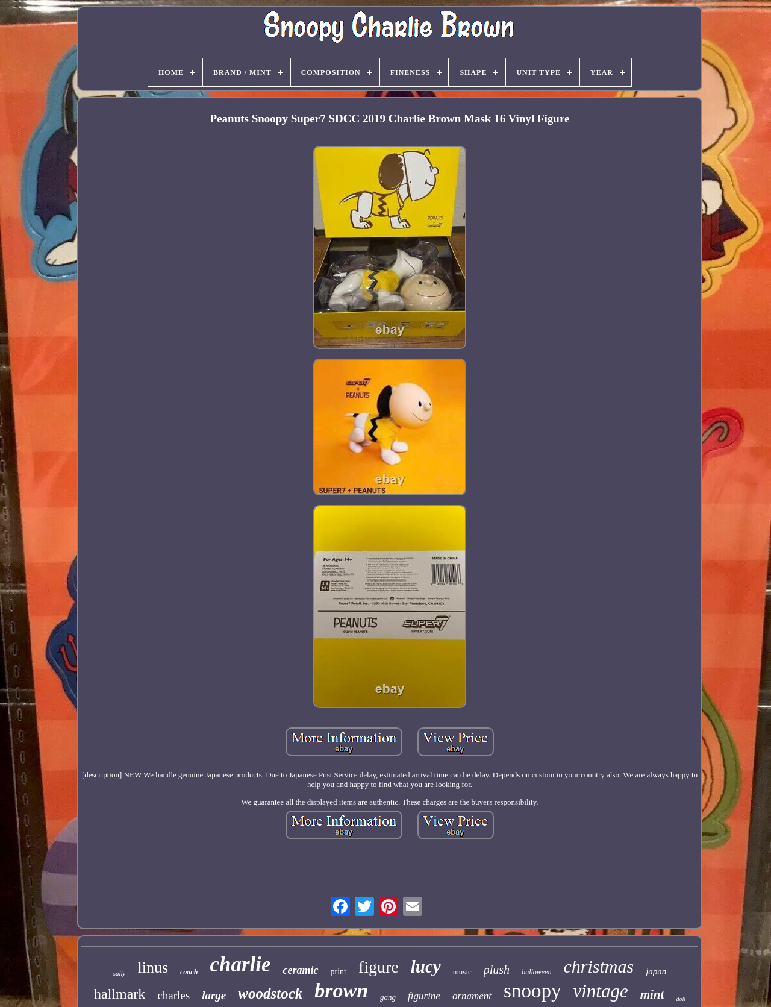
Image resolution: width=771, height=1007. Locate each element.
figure (378, 967)
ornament (472, 996)
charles (173, 995)
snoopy (532, 991)
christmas (598, 966)
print (338, 971)
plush (497, 969)
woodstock (270, 993)
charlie (240, 964)
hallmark (119, 994)
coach (189, 972)
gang (388, 997)
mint (652, 994)
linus (152, 967)
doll (680, 999)
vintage (600, 991)
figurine (424, 996)
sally (119, 973)
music (462, 971)
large (214, 995)
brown (341, 990)
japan (656, 971)
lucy (426, 966)
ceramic (300, 970)
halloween (536, 972)
